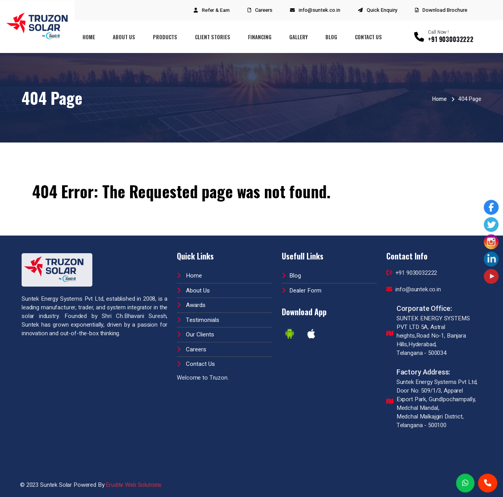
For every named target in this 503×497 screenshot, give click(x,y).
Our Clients (195, 334)
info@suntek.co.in (319, 10)
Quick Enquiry (382, 10)
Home (89, 37)
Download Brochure (441, 10)
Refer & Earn (216, 10)
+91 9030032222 (411, 273)
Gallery (298, 37)
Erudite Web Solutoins (134, 485)
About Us (124, 37)
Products (165, 37)
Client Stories (212, 37)
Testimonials (198, 320)
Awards (191, 305)
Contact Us (368, 37)
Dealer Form (301, 290)
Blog (331, 37)
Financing (260, 37)
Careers (263, 10)
